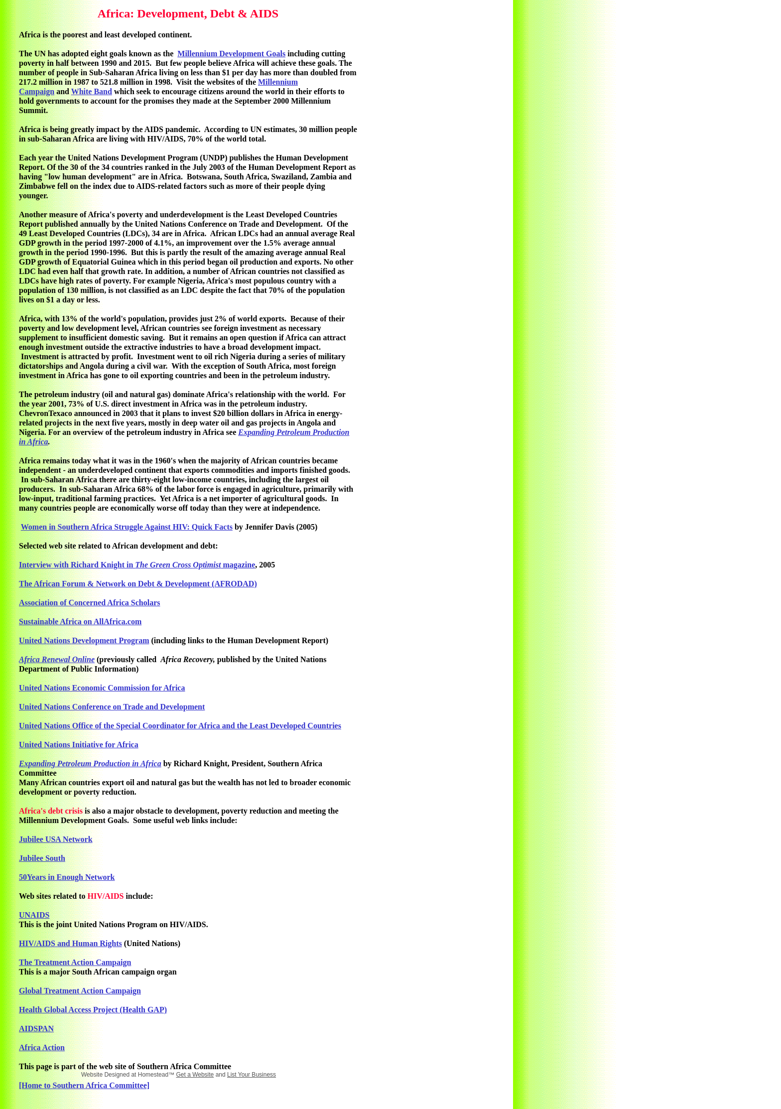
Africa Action (42, 1047)
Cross (182, 564)
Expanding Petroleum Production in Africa (90, 763)
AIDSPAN (36, 1028)
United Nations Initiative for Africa (78, 744)
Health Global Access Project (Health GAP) (93, 1009)
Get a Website (195, 1074)
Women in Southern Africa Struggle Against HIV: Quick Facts (127, 527)
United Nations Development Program (84, 640)
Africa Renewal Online (57, 659)
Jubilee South (42, 858)
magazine (238, 564)
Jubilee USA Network (56, 839)
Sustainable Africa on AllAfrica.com (80, 621)
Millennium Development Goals (231, 53)
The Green (152, 564)
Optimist (207, 564)
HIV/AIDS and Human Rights (70, 943)
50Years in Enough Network (67, 877)
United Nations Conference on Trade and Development (112, 706)
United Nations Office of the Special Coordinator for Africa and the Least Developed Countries (180, 725)
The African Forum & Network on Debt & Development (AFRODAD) (138, 583)
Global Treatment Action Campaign (80, 990)
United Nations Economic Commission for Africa (102, 688)
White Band (91, 91)
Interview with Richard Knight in (77, 564)
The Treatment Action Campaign (75, 962)
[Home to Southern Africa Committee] (84, 1085)
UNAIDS (34, 915)
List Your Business (251, 1074)
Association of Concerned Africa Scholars (89, 602)
